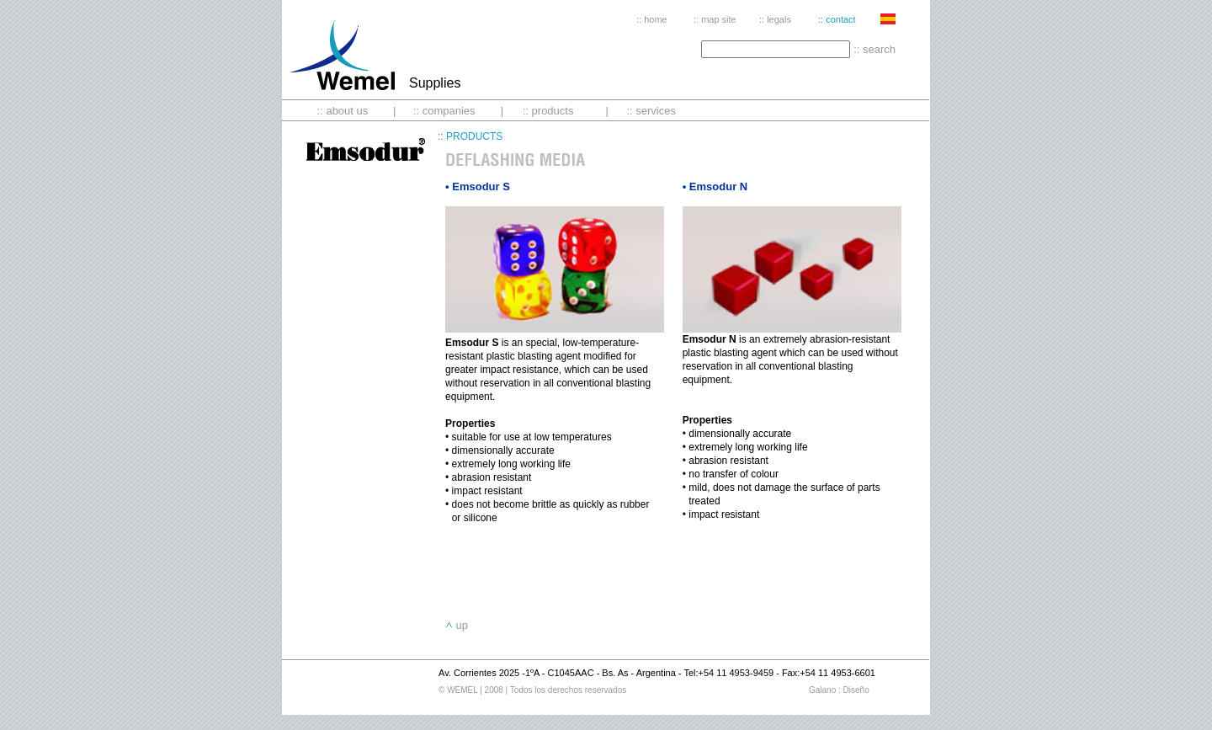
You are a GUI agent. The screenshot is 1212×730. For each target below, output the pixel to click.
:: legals (775, 19)
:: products (548, 110)
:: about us (343, 110)
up (461, 625)
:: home (651, 19)
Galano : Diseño (839, 690)
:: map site (715, 19)
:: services (651, 110)
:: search (874, 49)
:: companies (444, 110)
